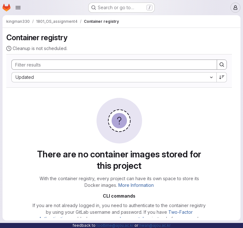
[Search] (111, 64)
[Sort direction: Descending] (222, 77)
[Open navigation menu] (18, 8)
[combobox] (113, 77)
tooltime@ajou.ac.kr (115, 225)
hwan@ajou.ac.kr (155, 225)
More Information (136, 185)
